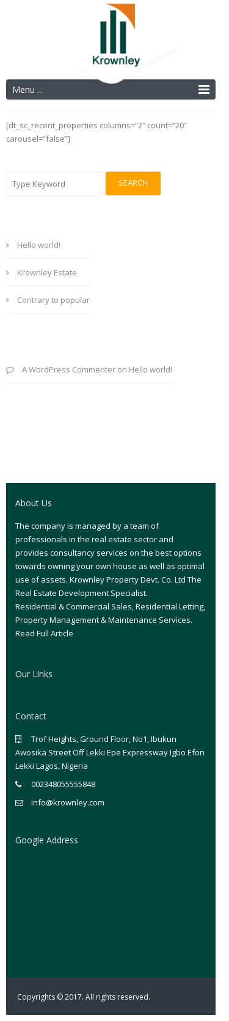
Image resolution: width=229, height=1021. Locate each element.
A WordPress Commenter (68, 369)
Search (133, 182)
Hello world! (38, 244)
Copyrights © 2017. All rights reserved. (83, 997)
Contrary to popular (53, 299)
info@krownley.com (67, 802)
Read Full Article (44, 633)
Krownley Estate (47, 272)
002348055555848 (63, 784)
